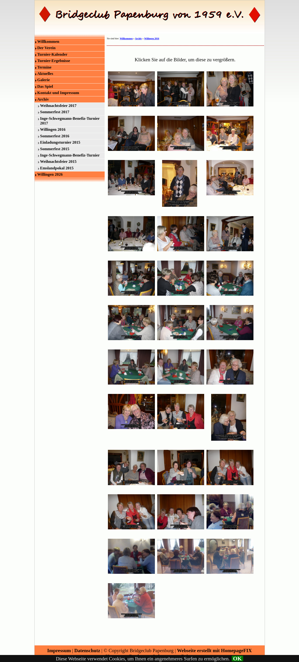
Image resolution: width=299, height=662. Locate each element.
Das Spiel (45, 86)
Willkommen (48, 41)
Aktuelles (45, 73)
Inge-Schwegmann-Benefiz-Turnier (70, 155)
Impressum (59, 650)
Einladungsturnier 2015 (60, 142)
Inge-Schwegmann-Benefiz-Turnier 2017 (70, 120)
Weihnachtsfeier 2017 (58, 105)
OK (237, 658)
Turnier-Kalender (52, 54)
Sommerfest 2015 (54, 149)
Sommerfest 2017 (54, 112)
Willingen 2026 (50, 174)
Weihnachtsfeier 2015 (58, 161)
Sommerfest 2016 (54, 136)
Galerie (43, 80)
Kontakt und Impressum (58, 93)
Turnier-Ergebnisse (53, 60)
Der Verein (46, 48)
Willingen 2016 (53, 129)
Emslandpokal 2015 (57, 168)
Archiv (43, 99)
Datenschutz (87, 650)
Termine (44, 67)
